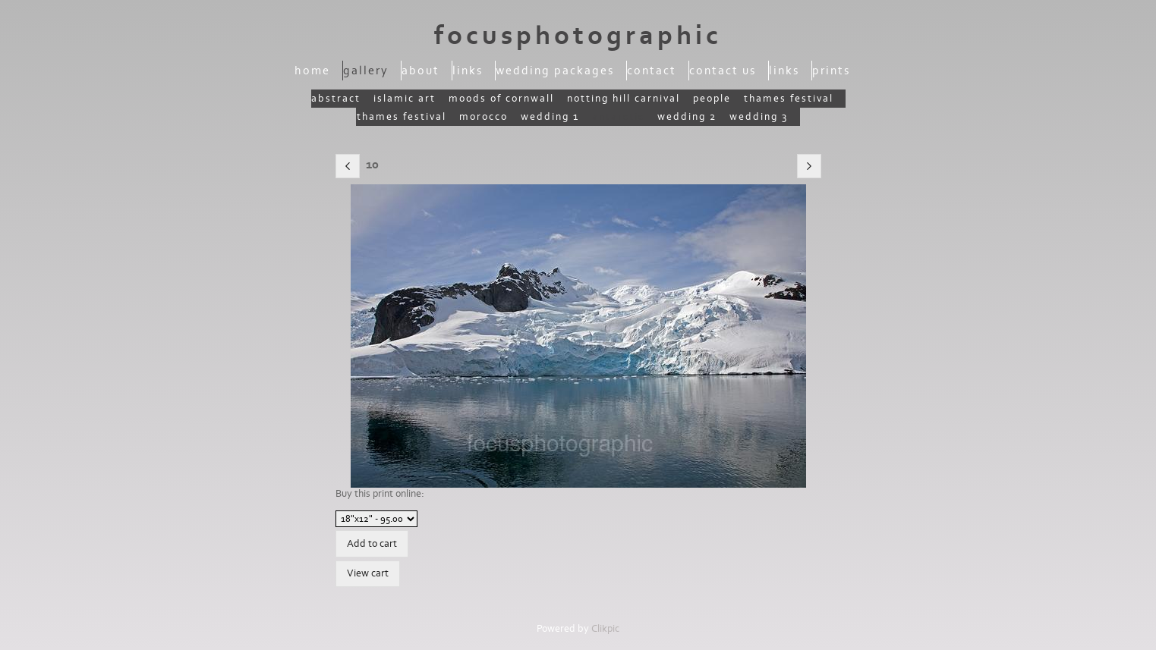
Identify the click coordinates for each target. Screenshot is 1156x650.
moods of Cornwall (501, 99)
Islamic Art (404, 99)
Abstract (336, 99)
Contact (651, 70)
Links (467, 70)
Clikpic (605, 629)
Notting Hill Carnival (623, 99)
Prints (831, 70)
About (420, 70)
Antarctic (618, 117)
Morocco (483, 117)
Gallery (366, 70)
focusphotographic (578, 35)
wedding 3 (758, 117)
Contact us (722, 70)
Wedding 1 (550, 117)
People (712, 99)
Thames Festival (788, 99)
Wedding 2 (687, 117)
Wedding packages (555, 70)
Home (312, 70)
